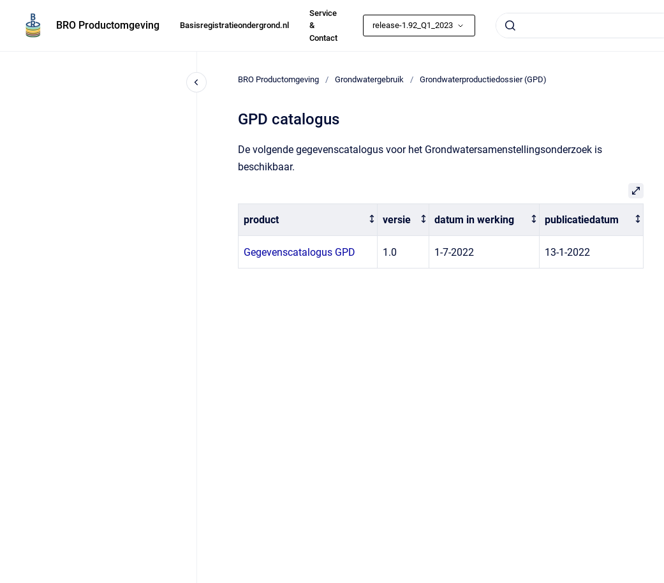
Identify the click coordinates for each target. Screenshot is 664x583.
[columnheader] (308, 219)
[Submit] (510, 25)
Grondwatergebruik (369, 79)
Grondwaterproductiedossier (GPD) (483, 79)
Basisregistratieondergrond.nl (234, 25)
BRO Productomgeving (107, 25)
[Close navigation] (196, 82)
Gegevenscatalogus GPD (299, 252)
